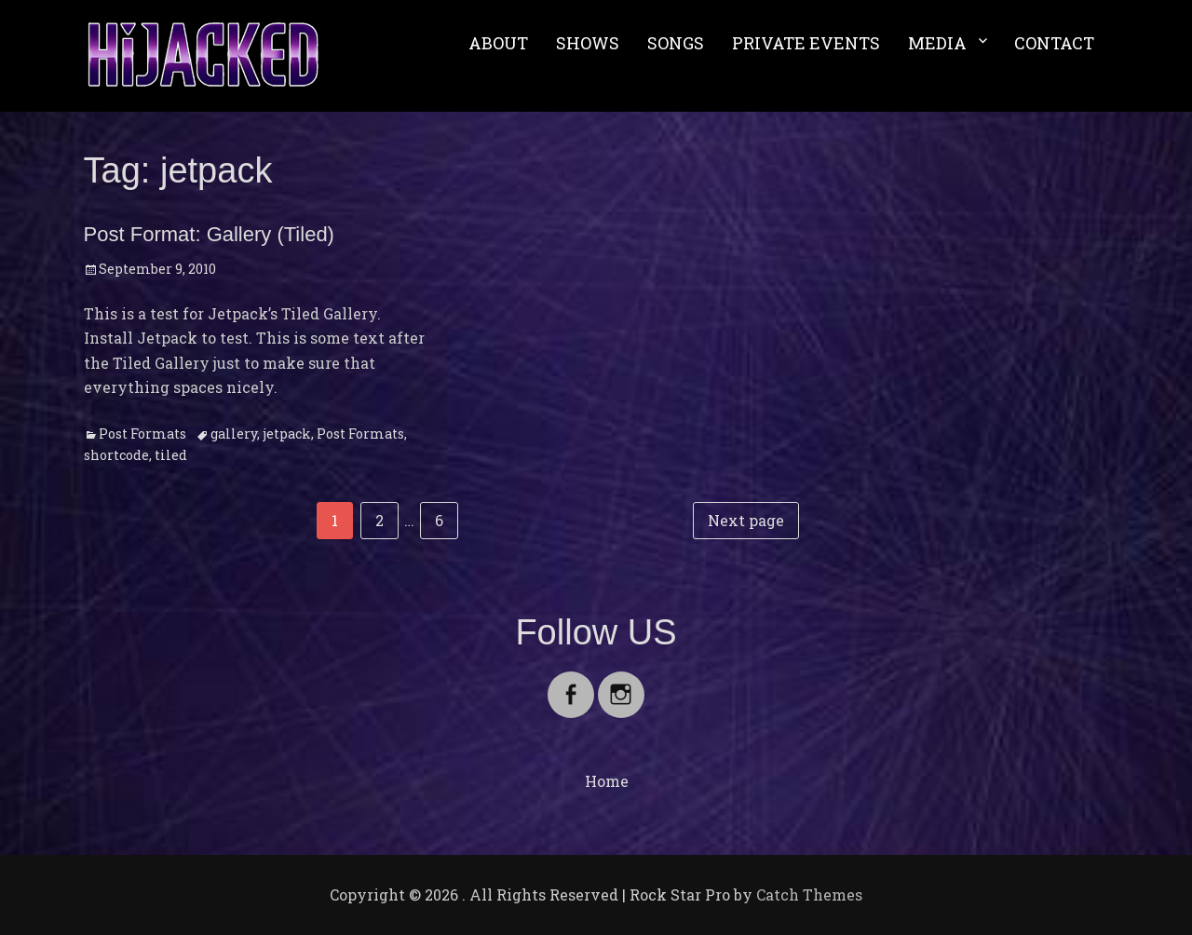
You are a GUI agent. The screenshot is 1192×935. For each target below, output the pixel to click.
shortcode (116, 455)
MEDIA (937, 43)
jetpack (287, 433)
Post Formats (142, 433)
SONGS (675, 43)
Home (607, 781)
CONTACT (1054, 43)
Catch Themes (809, 894)
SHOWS (587, 43)
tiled (171, 455)
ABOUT (498, 43)
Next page (746, 520)
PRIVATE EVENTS (806, 43)
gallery (233, 433)
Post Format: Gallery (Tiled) (209, 234)
